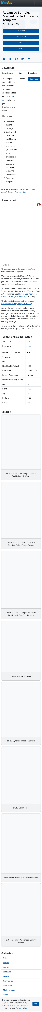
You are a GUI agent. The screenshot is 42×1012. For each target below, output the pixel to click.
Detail (21, 42)
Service (6, 962)
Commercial (8, 981)
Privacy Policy (21, 1008)
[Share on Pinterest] (39, 204)
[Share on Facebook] (4, 59)
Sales (29, 346)
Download (21, 30)
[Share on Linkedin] (23, 59)
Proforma (7, 972)
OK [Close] (35, 1004)
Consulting (7, 967)
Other (5, 994)
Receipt (6, 976)
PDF (21, 48)
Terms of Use (20, 192)
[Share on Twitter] (10, 59)
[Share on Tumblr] (29, 59)
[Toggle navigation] (37, 3)
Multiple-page (9, 990)
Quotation (7, 985)
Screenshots (21, 36)
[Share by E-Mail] (16, 59)
